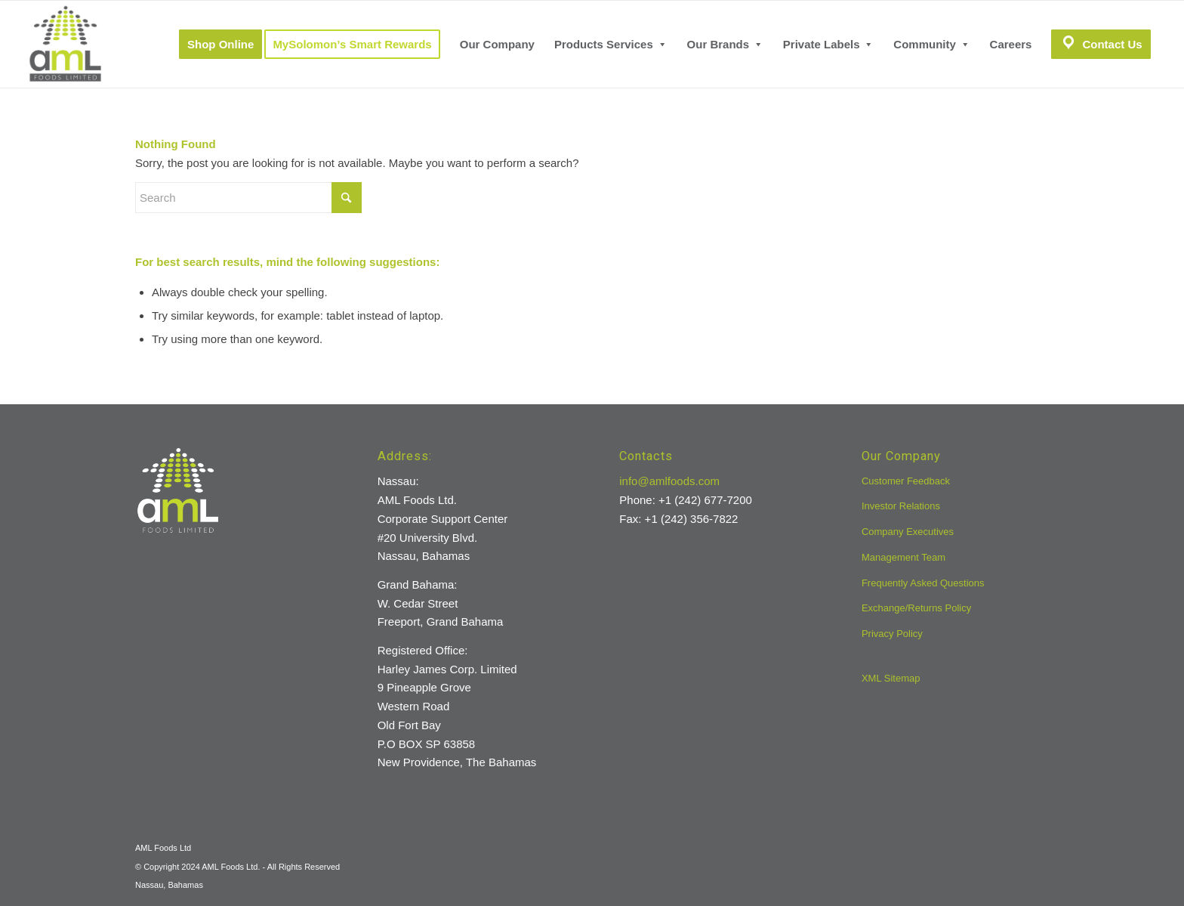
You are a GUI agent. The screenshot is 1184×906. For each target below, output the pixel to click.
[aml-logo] (65, 44)
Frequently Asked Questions (923, 583)
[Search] (248, 197)
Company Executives (908, 531)
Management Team (903, 557)
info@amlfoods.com (669, 481)
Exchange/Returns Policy (916, 608)
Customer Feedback (906, 481)
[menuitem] (220, 44)
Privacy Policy (892, 633)
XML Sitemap (891, 678)
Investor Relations (901, 506)
